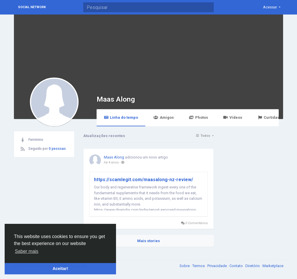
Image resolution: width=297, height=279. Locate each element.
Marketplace (272, 266)
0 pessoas (57, 149)
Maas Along (116, 99)
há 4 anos (111, 162)
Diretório (253, 266)
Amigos (163, 117)
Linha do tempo (121, 117)
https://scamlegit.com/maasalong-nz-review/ (143, 179)
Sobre (185, 266)
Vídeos (232, 117)
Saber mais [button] (26, 251)
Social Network (32, 7)
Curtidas (268, 117)
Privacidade (217, 266)
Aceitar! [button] (60, 268)
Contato (236, 266)
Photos (198, 117)
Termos (199, 266)
